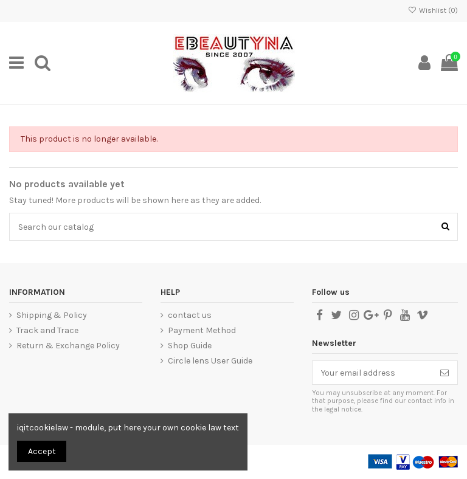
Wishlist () (433, 10)
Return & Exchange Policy (68, 345)
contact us (190, 315)
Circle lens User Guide (210, 361)
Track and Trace (47, 330)
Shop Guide (190, 345)
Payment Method (202, 330)
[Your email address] (372, 372)
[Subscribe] (444, 372)
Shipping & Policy (51, 315)
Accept (42, 451)
